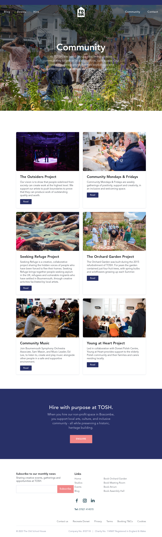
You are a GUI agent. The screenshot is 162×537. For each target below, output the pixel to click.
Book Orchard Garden (115, 479)
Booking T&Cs (125, 521)
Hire (36, 12)
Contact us (62, 521)
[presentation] (40, 499)
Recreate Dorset (81, 521)
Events (21, 12)
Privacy (98, 521)
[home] (81, 12)
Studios (78, 483)
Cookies (141, 521)
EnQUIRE (81, 439)
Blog (7, 12)
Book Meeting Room (114, 483)
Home (78, 479)
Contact (152, 12)
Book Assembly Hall (114, 491)
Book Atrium (110, 487)
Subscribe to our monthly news (36, 474)
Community (132, 12)
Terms (109, 521)
